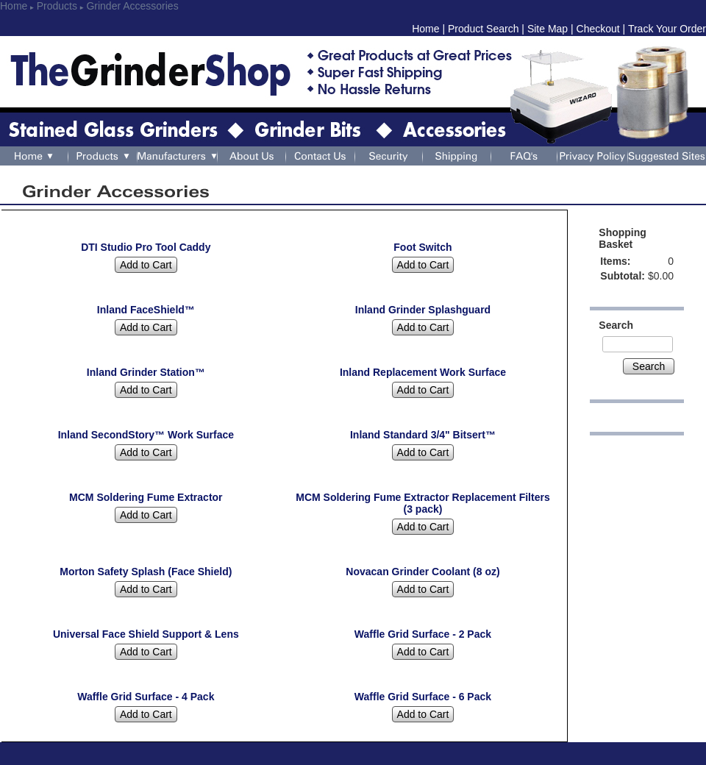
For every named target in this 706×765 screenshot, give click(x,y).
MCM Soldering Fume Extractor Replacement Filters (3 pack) (422, 503)
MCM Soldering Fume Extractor (145, 497)
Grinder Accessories (132, 6)
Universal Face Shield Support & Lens (146, 634)
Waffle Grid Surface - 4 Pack (145, 696)
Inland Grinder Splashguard (423, 310)
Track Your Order (667, 29)
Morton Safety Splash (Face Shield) (146, 571)
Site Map (547, 29)
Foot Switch (422, 247)
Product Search (483, 29)
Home (13, 6)
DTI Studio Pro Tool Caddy (145, 247)
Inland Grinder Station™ (146, 372)
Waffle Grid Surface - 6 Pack (422, 696)
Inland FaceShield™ (146, 310)
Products (57, 6)
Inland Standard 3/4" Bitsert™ (423, 435)
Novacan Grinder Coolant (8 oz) (422, 571)
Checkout (598, 29)
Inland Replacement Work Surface (423, 372)
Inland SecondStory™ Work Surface (146, 435)
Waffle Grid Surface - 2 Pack (422, 634)
